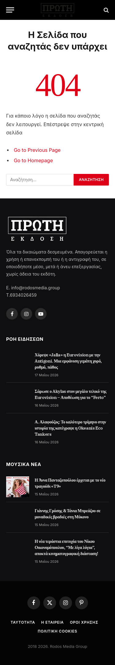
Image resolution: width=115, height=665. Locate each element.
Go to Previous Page (37, 150)
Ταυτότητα (22, 622)
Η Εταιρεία (52, 622)
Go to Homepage (33, 160)
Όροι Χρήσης (84, 622)
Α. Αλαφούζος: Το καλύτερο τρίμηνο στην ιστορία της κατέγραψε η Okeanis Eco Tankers (70, 428)
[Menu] (10, 10)
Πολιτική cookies (57, 631)
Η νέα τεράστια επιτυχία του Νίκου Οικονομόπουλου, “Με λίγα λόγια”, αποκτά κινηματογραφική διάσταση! (66, 547)
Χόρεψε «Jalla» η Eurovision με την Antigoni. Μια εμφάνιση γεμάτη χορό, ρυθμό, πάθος (68, 361)
